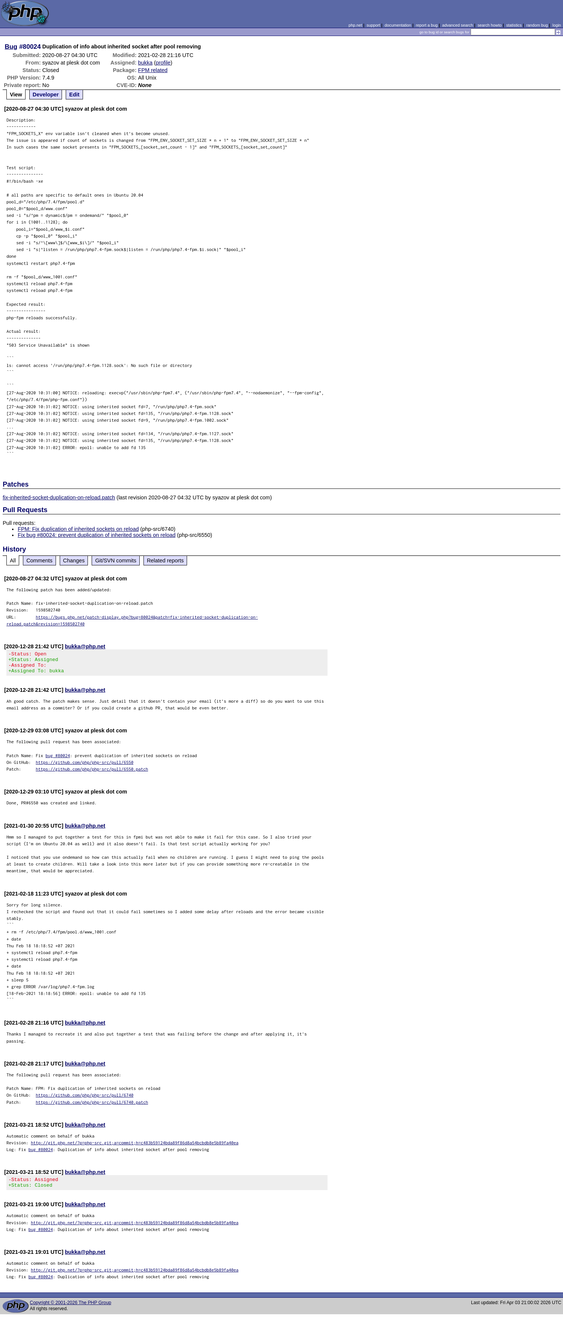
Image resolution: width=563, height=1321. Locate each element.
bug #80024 (57, 759)
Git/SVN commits (115, 561)
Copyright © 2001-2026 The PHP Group (70, 1309)
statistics (514, 25)
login (556, 25)
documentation (398, 25)
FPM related (153, 70)
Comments (39, 561)
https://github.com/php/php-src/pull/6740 (84, 1099)
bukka (145, 63)
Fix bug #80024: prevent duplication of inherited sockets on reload (96, 535)
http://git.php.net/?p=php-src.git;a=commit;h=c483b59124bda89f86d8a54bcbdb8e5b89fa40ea (134, 1147)
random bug (537, 25)
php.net (355, 25)
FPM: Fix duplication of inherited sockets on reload (78, 529)
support (373, 25)
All (13, 561)
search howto (489, 25)
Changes (74, 561)
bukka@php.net (85, 646)
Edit (74, 95)
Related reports (165, 561)
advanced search (457, 25)
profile (163, 63)
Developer (46, 95)
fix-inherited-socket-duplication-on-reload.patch (59, 497)
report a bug (427, 25)
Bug (11, 46)
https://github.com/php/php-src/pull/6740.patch (92, 1106)
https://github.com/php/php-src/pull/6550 (84, 766)
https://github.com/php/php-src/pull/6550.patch (92, 773)
